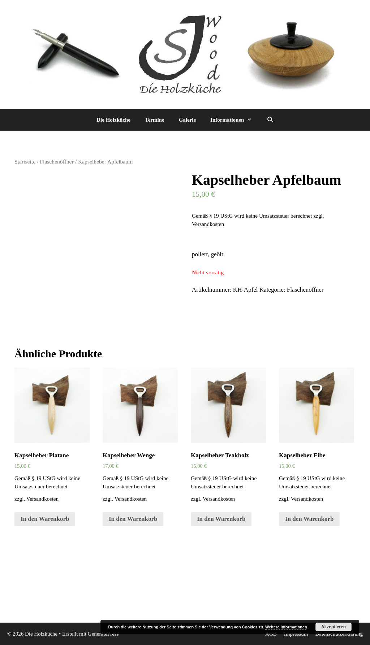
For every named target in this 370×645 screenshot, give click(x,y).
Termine (154, 120)
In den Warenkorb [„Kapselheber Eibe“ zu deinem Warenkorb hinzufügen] (309, 518)
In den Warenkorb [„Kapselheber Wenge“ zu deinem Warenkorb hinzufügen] (133, 518)
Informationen (234, 120)
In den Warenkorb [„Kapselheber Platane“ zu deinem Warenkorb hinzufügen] (45, 518)
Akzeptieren (333, 626)
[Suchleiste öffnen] (269, 120)
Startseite (24, 161)
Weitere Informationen (286, 627)
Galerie (187, 120)
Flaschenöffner (56, 161)
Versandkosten (208, 224)
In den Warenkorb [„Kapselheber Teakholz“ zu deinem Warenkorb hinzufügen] (221, 518)
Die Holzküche (113, 120)
